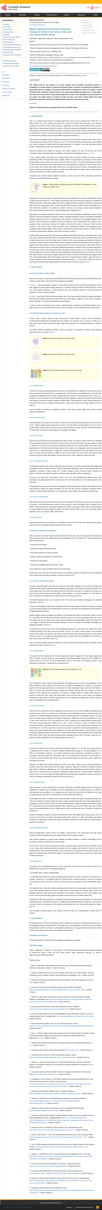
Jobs (95, 15)
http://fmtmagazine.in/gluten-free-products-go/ (43, 1110)
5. (30, 997)
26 (78, 817)
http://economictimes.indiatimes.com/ (45, 1074)
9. (30, 1033)
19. (30, 1115)
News (66, 15)
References (34, 960)
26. (30, 1178)
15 (34, 405)
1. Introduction (36, 116)
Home (7, 15)
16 (59, 422)
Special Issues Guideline (10, 66)
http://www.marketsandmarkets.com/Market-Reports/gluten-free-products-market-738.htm (57, 990)
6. (30, 1006)
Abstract (84, 20)
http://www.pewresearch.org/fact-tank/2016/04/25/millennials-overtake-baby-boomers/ (61, 1147)
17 (38, 450)
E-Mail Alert (7, 1207)
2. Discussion (35, 267)
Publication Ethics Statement (12, 50)
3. (30, 980)
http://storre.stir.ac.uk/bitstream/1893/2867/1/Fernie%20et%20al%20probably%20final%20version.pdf (61, 1026)
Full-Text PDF (86, 23)
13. (30, 1062)
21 (74, 737)
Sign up (69, 1207)
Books (37, 15)
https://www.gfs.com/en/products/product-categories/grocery (48, 1166)
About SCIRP (47, 1203)
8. (30, 1023)
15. (30, 1079)
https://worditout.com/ (72, 1050)
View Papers (7, 27)
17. (30, 1098)
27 (34, 906)
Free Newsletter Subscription (12, 44)
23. (30, 1154)
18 (89, 473)
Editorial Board (7, 32)
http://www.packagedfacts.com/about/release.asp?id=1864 (74, 1016)
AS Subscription (8, 42)
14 (99, 396)
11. (30, 1050)
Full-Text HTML (86, 25)
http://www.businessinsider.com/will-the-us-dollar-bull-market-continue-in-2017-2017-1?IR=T (58, 1137)
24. (30, 1164)
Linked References (87, 30)
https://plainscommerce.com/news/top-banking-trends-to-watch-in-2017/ (52, 1130)
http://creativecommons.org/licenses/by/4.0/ (43, 66)
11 (75, 259)
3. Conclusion (35, 918)
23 (99, 755)
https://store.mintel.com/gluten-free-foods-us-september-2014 (48, 1009)
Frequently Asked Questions (11, 55)
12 (85, 262)
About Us (81, 15)
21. (30, 1134)
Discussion (5, 82)
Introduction (6, 78)
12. (30, 1055)
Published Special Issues (10, 63)
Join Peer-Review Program (23, 1207)
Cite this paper (36, 945)
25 (81, 794)
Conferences (52, 15)
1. (30, 965)
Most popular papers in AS (11, 47)
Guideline (5, 34)
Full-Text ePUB (86, 28)
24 (72, 776)
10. (30, 1043)
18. (30, 1108)
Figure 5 (52, 645)
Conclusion (5, 85)
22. (30, 1144)
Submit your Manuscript (84, 1207)
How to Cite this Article (89, 33)
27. (30, 1188)
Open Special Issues (9, 61)
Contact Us (59, 1203)
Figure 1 (90, 153)
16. (30, 1091)
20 (38, 728)
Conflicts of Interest (38, 935)
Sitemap (53, 1203)
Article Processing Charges (11, 37)
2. (30, 973)
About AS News (7, 52)
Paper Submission (8, 39)
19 (73, 575)
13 (88, 262)
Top (3, 72)
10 (100, 250)
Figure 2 (34, 285)
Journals (22, 15)
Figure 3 (33, 296)
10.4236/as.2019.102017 (37, 25)
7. (30, 1014)
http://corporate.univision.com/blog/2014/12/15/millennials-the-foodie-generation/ (54, 1173)
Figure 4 (51, 332)
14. (30, 1072)
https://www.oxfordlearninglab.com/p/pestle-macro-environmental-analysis (52, 1057)
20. (30, 1127)
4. (30, 987)
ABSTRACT (34, 80)
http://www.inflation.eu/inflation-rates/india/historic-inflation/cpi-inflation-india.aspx (54, 1093)
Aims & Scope (7, 29)
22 (99, 753)
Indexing (5, 24)
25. (30, 1171)
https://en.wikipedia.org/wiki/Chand (76, 1118)
